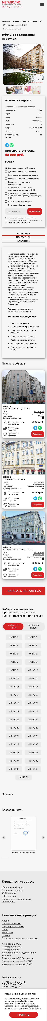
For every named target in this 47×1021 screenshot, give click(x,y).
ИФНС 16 (33, 686)
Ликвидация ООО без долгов (17, 958)
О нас (5, 929)
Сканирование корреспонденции (23, 175)
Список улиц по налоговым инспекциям (16, 900)
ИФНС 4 (33, 645)
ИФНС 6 (33, 653)
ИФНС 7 (14, 661)
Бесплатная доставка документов (23, 179)
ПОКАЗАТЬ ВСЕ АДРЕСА (23, 591)
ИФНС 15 (14, 686)
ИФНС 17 (14, 694)
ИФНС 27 (14, 736)
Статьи (6, 935)
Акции (5, 920)
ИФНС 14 (33, 678)
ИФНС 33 (33, 752)
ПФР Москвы (9, 896)
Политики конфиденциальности (20, 938)
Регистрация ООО (11, 946)
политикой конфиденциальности (18, 223)
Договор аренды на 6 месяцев (21, 168)
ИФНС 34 (14, 760)
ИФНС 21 (14, 711)
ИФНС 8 (33, 661)
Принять (23, 1014)
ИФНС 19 (14, 703)
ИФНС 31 (14, 752)
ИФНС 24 (33, 719)
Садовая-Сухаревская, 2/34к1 (23, 548)
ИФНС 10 (33, 670)
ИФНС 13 (14, 678)
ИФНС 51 (23, 777)
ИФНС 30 (33, 744)
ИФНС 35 (33, 760)
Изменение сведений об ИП (17, 964)
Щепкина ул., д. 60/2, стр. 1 (23, 407)
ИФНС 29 (14, 744)
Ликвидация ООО (11, 943)
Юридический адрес (13, 887)
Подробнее (37, 434)
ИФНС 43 (33, 769)
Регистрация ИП (11, 949)
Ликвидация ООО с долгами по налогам (19, 954)
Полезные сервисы (12, 890)
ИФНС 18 (33, 694)
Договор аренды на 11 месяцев (22, 172)
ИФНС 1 (14, 637)
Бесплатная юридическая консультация (19, 183)
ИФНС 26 (33, 727)
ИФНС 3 (14, 645)
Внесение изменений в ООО (17, 961)
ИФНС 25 (14, 727)
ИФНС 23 (14, 719)
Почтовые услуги (11, 923)
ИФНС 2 (33, 637)
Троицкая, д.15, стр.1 (23, 478)
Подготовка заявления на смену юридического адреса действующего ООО (25, 195)
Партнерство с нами (13, 926)
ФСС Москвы (9, 893)
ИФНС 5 (14, 653)
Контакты (7, 932)
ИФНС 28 (33, 736)
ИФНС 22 (33, 711)
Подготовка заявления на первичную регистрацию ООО (21, 189)
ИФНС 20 (33, 703)
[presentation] (4, 837)
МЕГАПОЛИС (11, 2)
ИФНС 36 (14, 769)
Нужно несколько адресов (20, 201)
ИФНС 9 (14, 670)
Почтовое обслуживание (19, 205)
